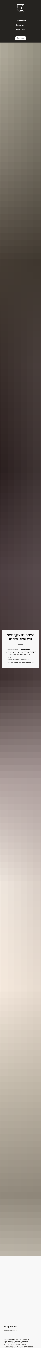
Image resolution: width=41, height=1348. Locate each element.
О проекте (20, 21)
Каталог (20, 25)
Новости (20, 29)
